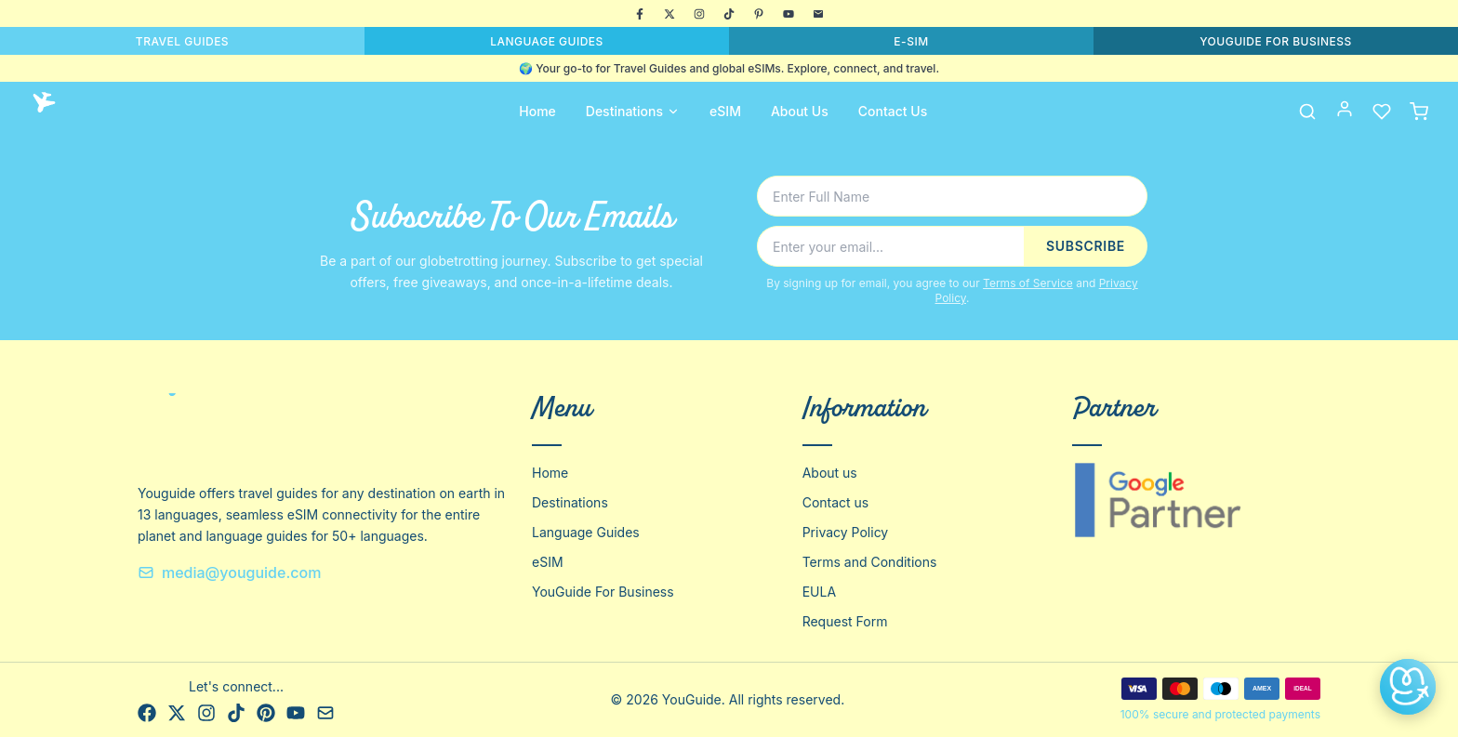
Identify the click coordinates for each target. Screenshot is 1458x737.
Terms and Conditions (869, 562)
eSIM (725, 111)
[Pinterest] (758, 14)
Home (537, 111)
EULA (819, 591)
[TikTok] (729, 14)
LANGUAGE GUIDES (546, 41)
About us (829, 472)
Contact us (835, 502)
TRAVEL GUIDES (182, 41)
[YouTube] (788, 14)
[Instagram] (699, 14)
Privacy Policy (845, 532)
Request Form (845, 621)
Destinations (633, 111)
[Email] (818, 14)
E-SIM (911, 41)
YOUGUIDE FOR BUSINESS (1276, 41)
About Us (799, 111)
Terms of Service (1028, 283)
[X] (669, 14)
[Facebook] (639, 14)
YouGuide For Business (603, 591)
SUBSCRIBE (1085, 246)
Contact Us (892, 111)
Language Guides (586, 532)
